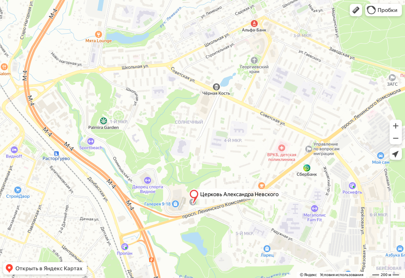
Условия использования (341, 275)
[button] (356, 10)
